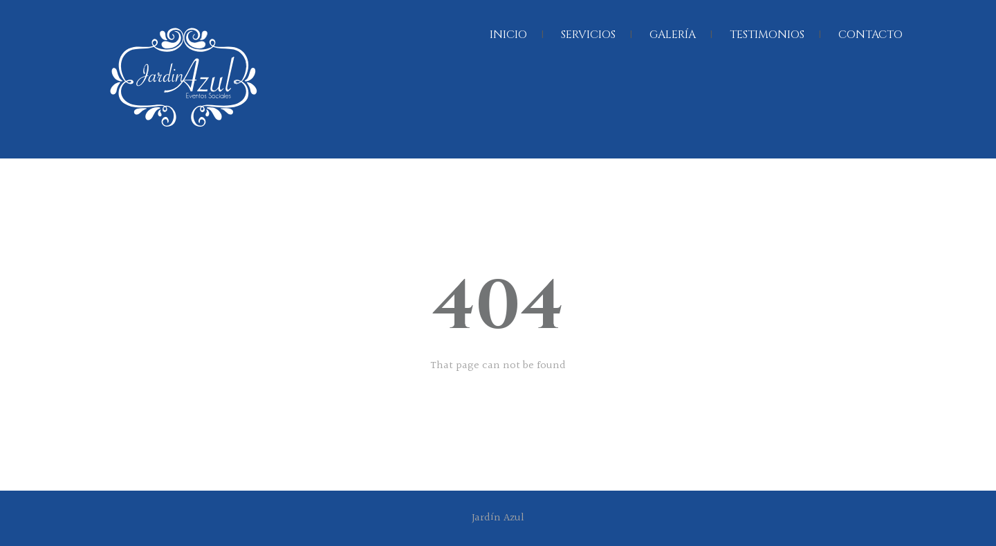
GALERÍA (672, 34)
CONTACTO (870, 34)
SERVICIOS (588, 34)
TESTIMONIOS (767, 34)
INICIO (508, 34)
